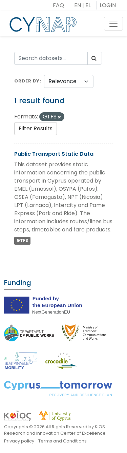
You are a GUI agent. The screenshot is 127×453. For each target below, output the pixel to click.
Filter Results (35, 128)
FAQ (58, 5)
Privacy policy (19, 441)
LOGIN (108, 5)
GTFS (22, 241)
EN (77, 5)
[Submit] (94, 58)
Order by (27, 81)
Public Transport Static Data (53, 154)
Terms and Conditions (62, 441)
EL (88, 5)
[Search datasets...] (51, 58)
